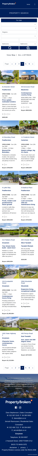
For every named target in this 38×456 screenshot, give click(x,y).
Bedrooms (5, 44)
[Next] (32, 64)
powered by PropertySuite (32, 454)
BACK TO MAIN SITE (19, 444)
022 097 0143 (13, 415)
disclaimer (13, 447)
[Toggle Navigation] (35, 4)
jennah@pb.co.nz (20, 430)
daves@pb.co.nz (20, 418)
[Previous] (12, 64)
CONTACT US (19, 392)
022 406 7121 (13, 427)
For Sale (19, 20)
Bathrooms (28, 44)
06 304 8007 (25, 427)
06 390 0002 (25, 415)
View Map (11, 55)
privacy (23, 447)
